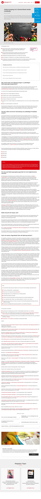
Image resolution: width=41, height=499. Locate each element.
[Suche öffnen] (33, 2)
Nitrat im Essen (11, 406)
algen (11, 132)
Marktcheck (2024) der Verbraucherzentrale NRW (22, 250)
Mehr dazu (33, 454)
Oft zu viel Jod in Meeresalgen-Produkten (8, 417)
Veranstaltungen (37, 18)
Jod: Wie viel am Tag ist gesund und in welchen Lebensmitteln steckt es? (21, 354)
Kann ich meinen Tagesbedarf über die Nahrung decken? (12, 78)
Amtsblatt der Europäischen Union (6, 371)
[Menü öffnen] (37, 2)
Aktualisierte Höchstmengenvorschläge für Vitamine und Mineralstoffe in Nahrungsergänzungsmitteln (21, 324)
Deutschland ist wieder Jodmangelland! (18, 375)
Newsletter (38, 21)
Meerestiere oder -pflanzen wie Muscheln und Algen (9, 240)
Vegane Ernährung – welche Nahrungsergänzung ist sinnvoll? (12, 426)
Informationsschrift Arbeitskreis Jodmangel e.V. (9, 392)
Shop (31, 2)
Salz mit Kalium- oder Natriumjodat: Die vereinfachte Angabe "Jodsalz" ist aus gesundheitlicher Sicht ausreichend (19, 343)
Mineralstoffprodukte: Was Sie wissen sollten (29, 422)
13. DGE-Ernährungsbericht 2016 (21, 385)
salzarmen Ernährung (11, 200)
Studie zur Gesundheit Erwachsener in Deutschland (21, 403)
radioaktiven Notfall (23, 164)
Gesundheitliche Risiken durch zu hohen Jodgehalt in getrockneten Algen (15, 396)
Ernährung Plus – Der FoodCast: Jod (8, 318)
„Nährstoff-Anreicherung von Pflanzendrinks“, (21, 350)
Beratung (25, 2)
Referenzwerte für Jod (7, 339)
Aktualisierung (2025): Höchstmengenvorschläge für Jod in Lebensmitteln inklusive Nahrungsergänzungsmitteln (19, 329)
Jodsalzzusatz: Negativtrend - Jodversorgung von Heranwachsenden (12, 382)
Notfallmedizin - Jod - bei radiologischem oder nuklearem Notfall (29, 417)
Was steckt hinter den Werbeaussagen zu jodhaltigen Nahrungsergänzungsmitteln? (16, 67)
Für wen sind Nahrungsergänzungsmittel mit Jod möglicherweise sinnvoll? (15, 72)
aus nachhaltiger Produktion (11, 241)
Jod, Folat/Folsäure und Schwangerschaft (12, 352)
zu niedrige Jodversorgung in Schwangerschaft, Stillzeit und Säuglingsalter (15, 227)
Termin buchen (20, 2)
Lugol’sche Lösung (13, 144)
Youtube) (8, 316)
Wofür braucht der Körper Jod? (8, 75)
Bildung (29, 2)
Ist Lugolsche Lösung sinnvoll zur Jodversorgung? (7, 422)
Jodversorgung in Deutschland (6, 400)
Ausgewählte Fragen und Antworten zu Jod (10, 341)
